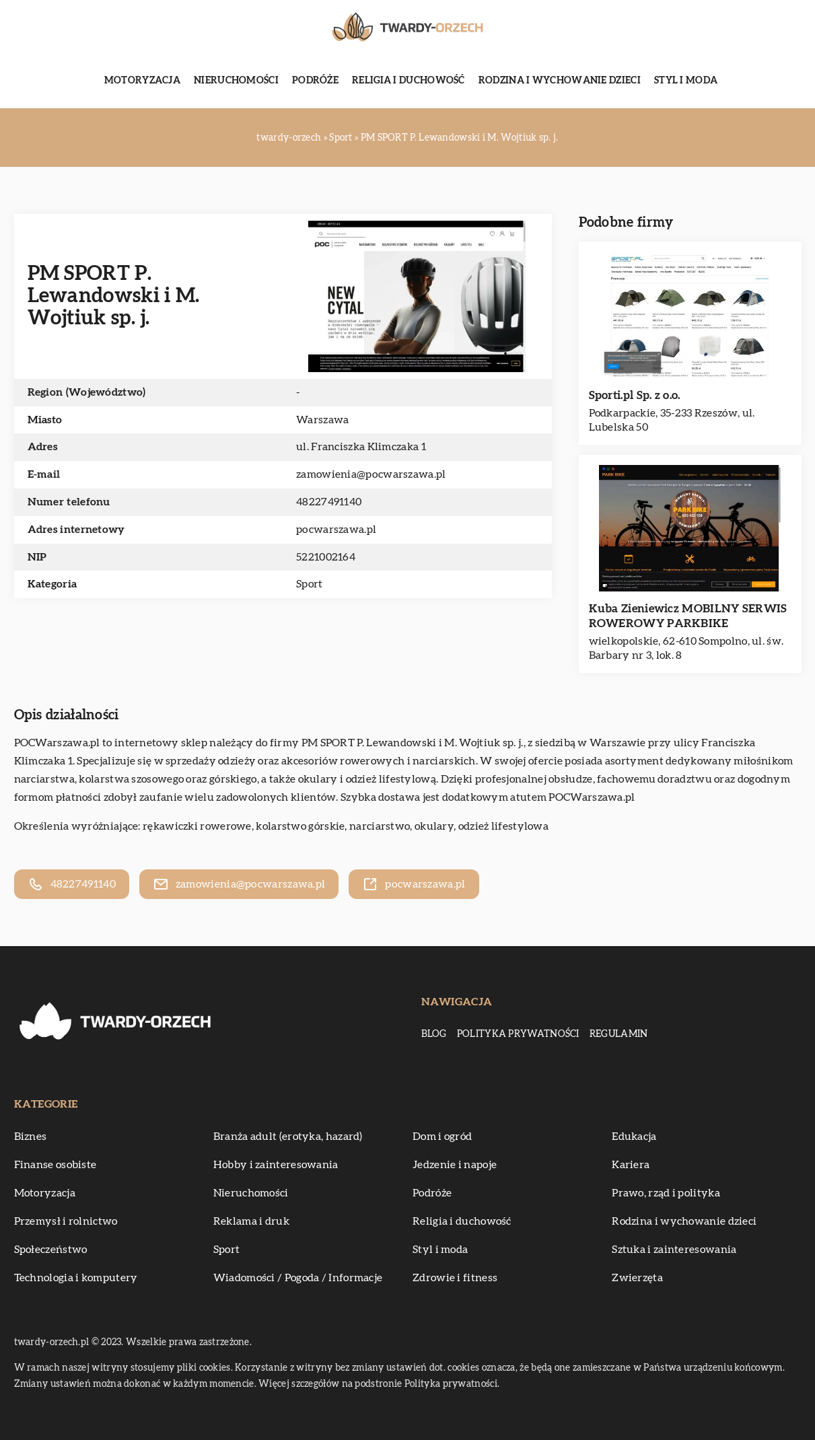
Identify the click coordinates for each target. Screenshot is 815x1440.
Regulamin (619, 1034)
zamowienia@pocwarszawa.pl (371, 474)
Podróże (315, 80)
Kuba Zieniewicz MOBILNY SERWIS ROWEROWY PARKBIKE (688, 616)
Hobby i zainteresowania (276, 1164)
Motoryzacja (142, 80)
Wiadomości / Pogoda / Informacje (298, 1277)
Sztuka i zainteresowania (674, 1249)
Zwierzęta (637, 1277)
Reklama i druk (251, 1221)
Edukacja (634, 1136)
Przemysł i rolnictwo (66, 1221)
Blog (434, 1034)
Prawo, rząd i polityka (666, 1193)
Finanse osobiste (55, 1164)
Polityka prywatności (518, 1034)
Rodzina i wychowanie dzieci (560, 80)
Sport (309, 584)
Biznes (30, 1136)
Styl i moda (685, 80)
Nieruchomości (236, 80)
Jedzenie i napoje (455, 1164)
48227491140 (328, 502)
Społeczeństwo (50, 1249)
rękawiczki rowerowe (197, 826)
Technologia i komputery (76, 1277)
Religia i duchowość (408, 80)
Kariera (630, 1164)
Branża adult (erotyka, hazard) (288, 1136)
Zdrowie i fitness (455, 1277)
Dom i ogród (442, 1136)
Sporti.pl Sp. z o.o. (634, 395)
